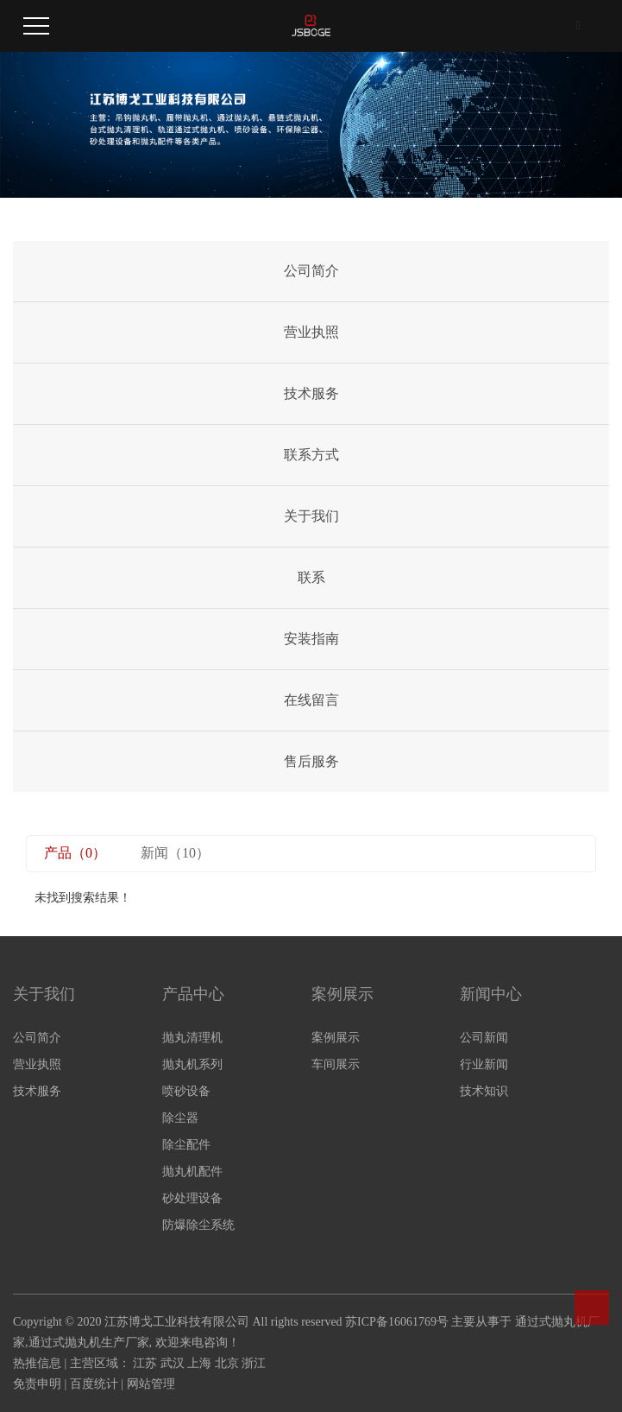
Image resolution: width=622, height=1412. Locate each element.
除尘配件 (186, 1144)
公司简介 (311, 270)
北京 (227, 1363)
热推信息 (37, 1363)
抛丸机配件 (192, 1171)
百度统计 (94, 1383)
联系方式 (311, 454)
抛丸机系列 (192, 1064)
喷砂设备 (186, 1091)
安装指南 (311, 638)
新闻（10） (175, 852)
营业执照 (311, 332)
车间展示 (335, 1064)
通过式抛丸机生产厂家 (88, 1342)
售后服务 (311, 761)
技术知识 (484, 1091)
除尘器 (180, 1117)
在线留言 (311, 700)
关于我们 (311, 516)
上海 (199, 1363)
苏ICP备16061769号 (397, 1321)
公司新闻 (484, 1037)
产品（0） (75, 852)
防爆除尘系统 (198, 1225)
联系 (311, 577)
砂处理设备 (192, 1198)
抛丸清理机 (192, 1037)
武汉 (172, 1363)
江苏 (145, 1363)
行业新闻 (484, 1064)
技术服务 (311, 393)
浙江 (254, 1363)
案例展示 (335, 1037)
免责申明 (37, 1383)
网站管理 (151, 1383)
